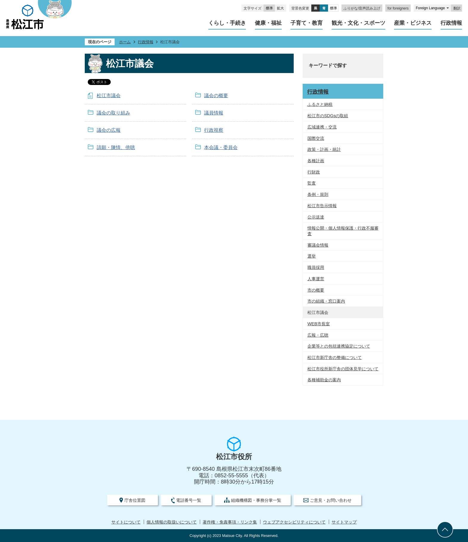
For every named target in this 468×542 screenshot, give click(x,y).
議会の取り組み (113, 112)
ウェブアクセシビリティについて (294, 522)
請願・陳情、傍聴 (116, 147)
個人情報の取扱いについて (172, 522)
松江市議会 (109, 95)
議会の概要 (216, 95)
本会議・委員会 (221, 147)
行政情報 (145, 42)
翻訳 (457, 8)
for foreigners (398, 8)
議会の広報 (109, 130)
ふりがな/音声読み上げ (362, 8)
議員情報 (213, 112)
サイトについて (126, 522)
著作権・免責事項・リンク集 (230, 522)
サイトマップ (344, 522)
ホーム (125, 42)
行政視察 (213, 130)
